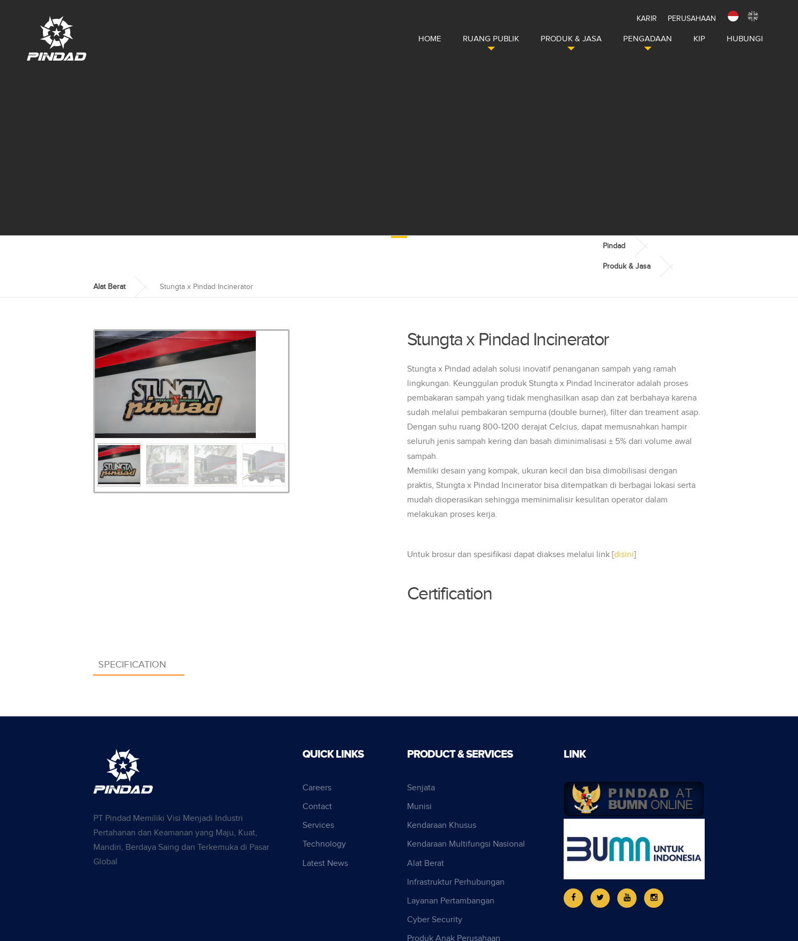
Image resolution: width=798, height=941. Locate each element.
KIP (699, 38)
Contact (317, 807)
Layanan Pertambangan (450, 901)
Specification (132, 664)
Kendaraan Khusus (441, 825)
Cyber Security (434, 920)
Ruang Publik (491, 38)
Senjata (421, 788)
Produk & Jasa (571, 38)
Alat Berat (109, 287)
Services (318, 825)
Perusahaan (692, 18)
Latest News (325, 863)
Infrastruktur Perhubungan (456, 882)
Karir (647, 18)
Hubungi (745, 38)
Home (429, 38)
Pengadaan (647, 38)
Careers (316, 788)
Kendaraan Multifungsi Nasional (466, 844)
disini (624, 555)
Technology (324, 844)
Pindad (614, 246)
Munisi (419, 807)
